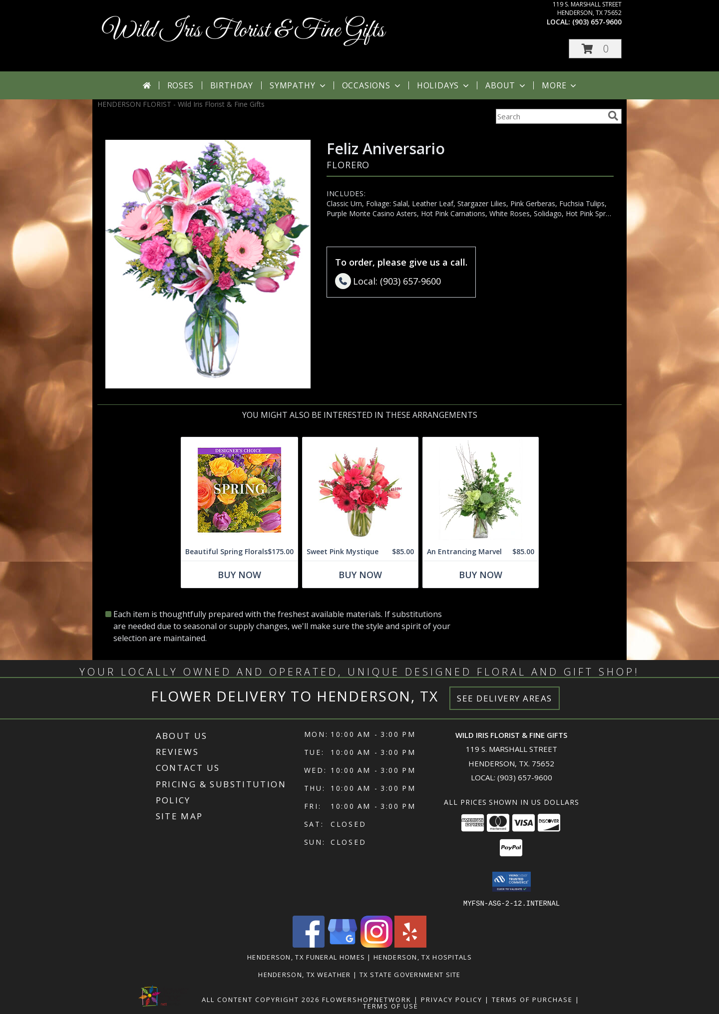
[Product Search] (549, 116)
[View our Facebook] (309, 944)
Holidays (444, 85)
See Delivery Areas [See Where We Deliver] (504, 698)
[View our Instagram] (376, 944)
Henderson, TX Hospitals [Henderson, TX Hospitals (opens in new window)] (422, 956)
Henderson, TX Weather (304, 974)
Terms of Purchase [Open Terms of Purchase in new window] (532, 999)
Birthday (231, 85)
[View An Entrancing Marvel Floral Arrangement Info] (480, 490)
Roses (180, 85)
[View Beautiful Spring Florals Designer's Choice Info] (239, 490)
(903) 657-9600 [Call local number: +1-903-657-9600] (597, 21)
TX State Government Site (410, 974)
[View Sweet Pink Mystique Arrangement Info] (360, 490)
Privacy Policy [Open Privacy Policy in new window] (451, 999)
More (560, 85)
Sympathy (298, 85)
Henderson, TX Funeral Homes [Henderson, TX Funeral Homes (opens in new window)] (306, 956)
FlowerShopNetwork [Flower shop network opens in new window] (366, 999)
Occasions (372, 85)
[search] (613, 115)
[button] (595, 48)
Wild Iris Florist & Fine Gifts (243, 30)
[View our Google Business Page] (343, 944)
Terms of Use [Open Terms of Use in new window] (390, 1005)
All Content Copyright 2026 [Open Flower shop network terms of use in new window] (261, 999)
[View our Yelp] (410, 944)
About (506, 85)
